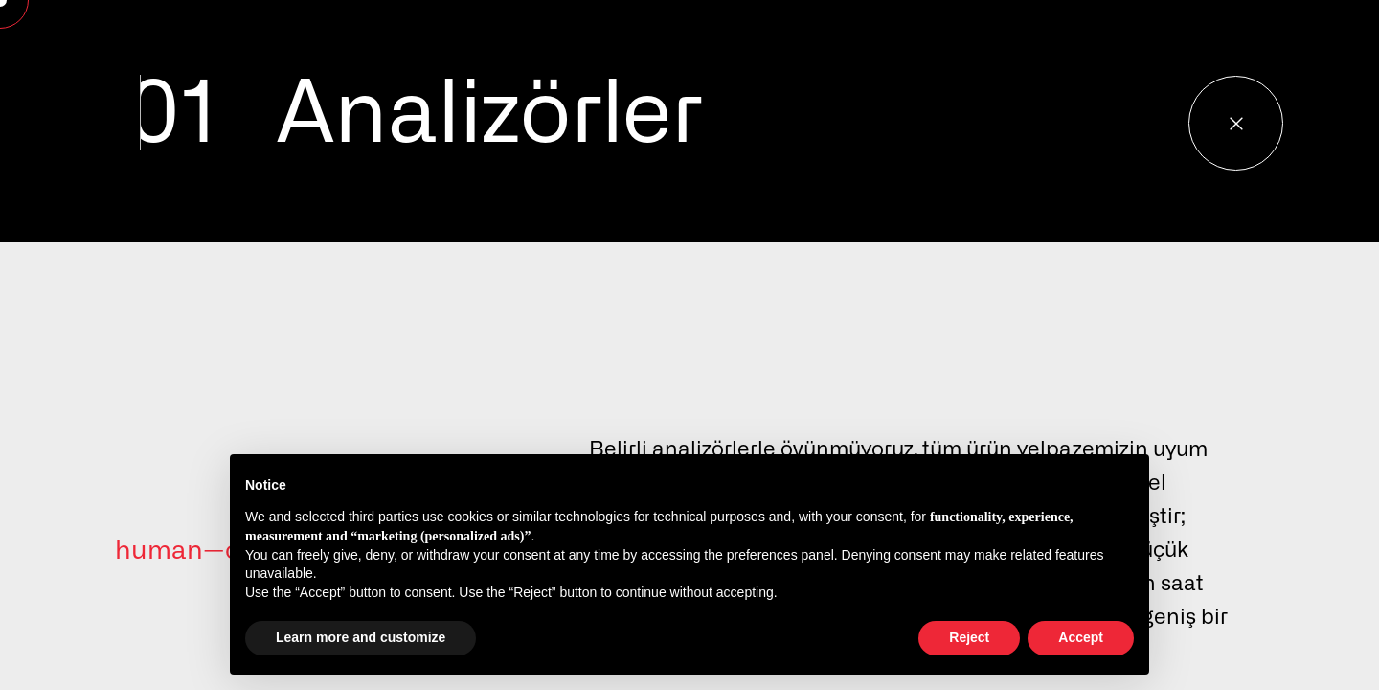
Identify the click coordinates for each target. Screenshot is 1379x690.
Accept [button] (1080, 637)
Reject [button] (969, 637)
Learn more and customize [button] (360, 637)
